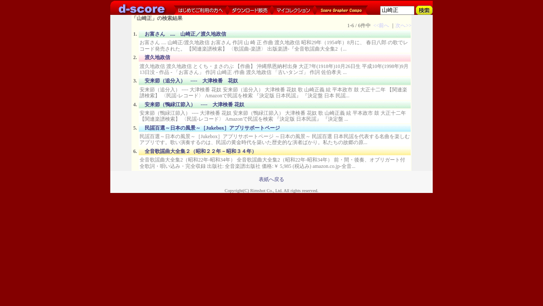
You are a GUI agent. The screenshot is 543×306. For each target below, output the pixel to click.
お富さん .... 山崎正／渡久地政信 (185, 34)
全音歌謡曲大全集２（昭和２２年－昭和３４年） (201, 151)
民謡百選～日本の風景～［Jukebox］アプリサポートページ (212, 128)
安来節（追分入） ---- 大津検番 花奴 (191, 81)
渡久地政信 (157, 57)
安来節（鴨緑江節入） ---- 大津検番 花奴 (194, 105)
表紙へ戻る (271, 179)
